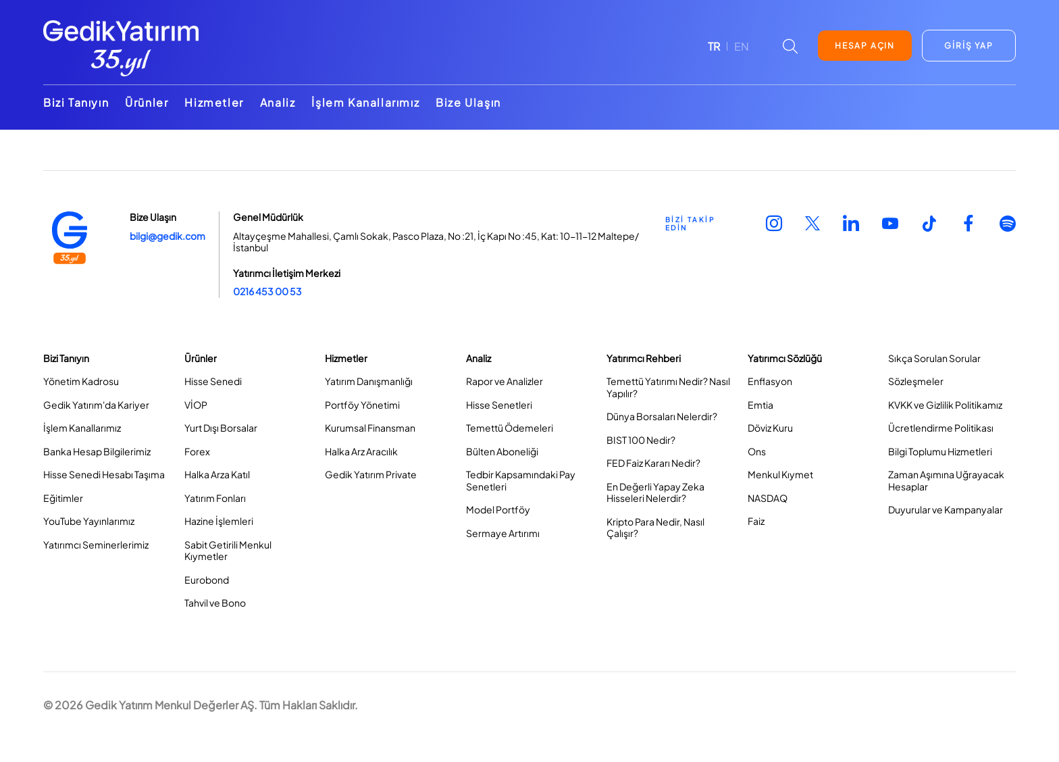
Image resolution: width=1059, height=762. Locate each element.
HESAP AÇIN (865, 46)
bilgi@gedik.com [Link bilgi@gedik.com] (167, 236)
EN (741, 46)
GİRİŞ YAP (968, 46)
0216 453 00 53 (267, 291)
